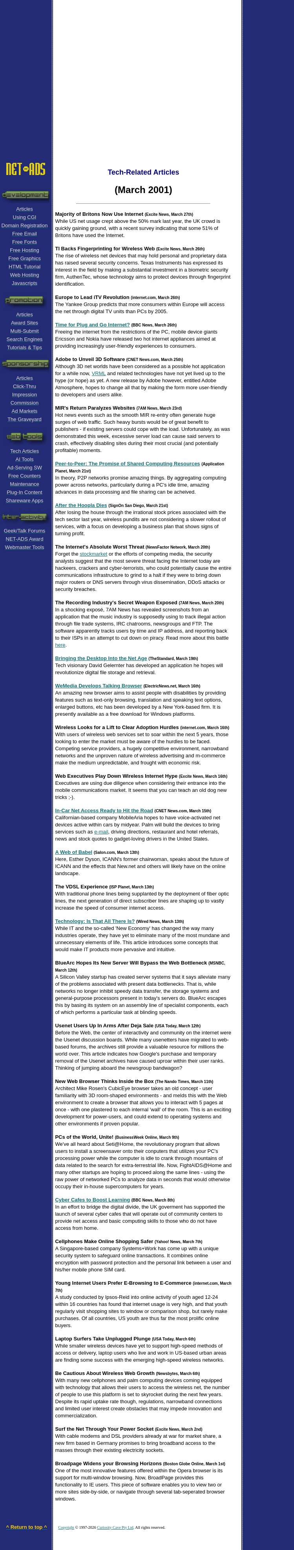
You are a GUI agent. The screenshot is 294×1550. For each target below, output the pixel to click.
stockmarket (93, 554)
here (60, 645)
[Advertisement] (73, 73)
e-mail (101, 832)
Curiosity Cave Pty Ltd (115, 1527)
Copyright (66, 1527)
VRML (99, 373)
